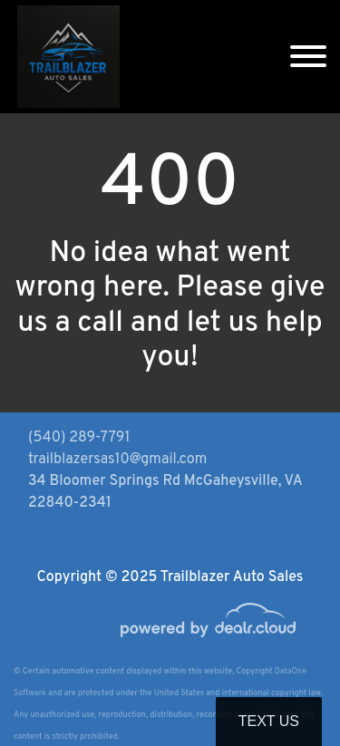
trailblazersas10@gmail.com (117, 460)
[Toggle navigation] (308, 56)
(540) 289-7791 (79, 438)
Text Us (268, 721)
